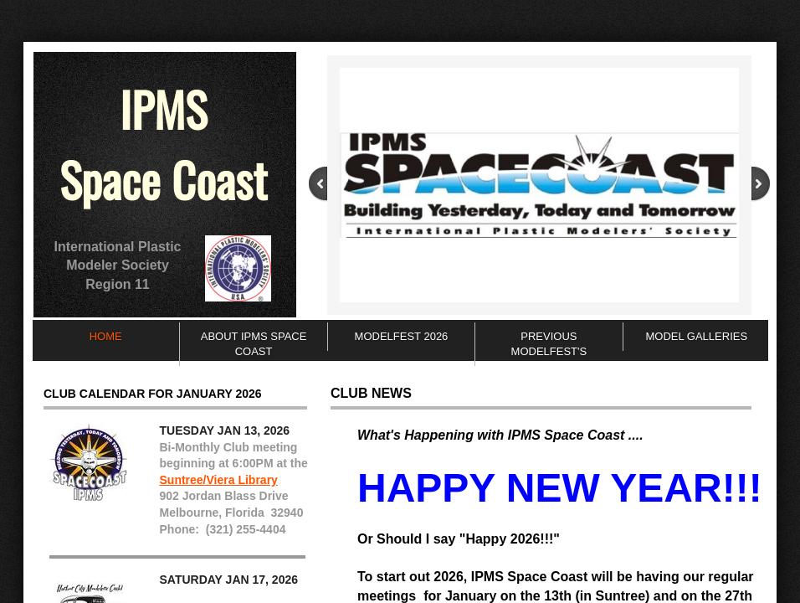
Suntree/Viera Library (219, 480)
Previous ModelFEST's (549, 344)
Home (106, 336)
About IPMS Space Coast (254, 344)
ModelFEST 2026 (402, 336)
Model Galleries (696, 336)
